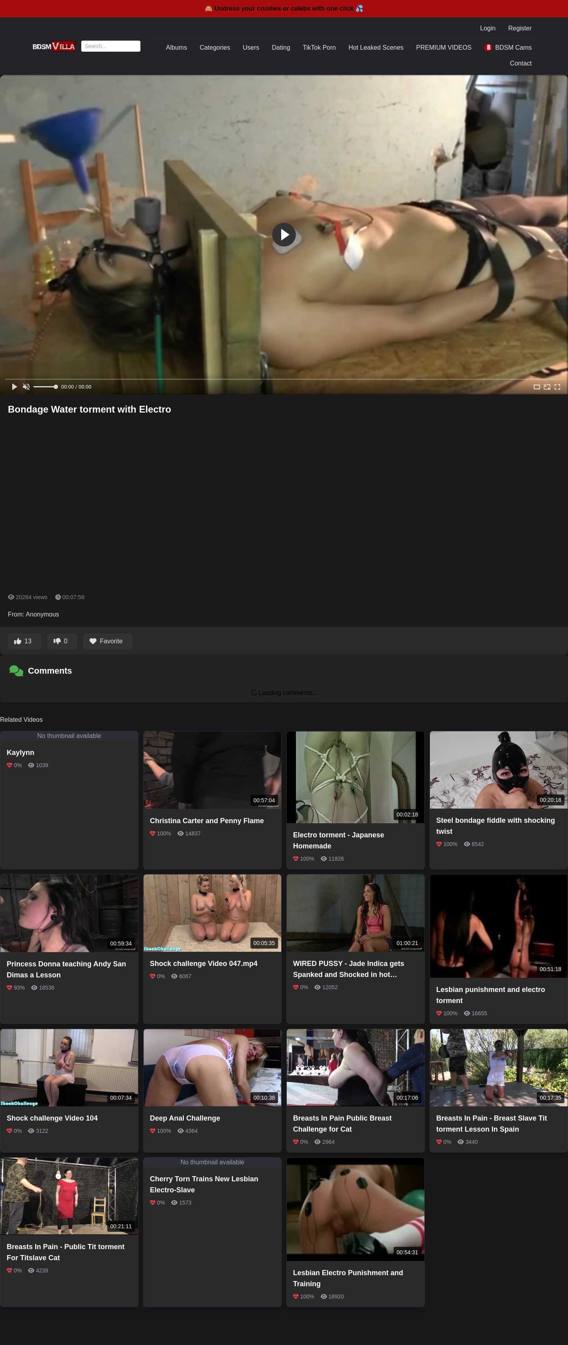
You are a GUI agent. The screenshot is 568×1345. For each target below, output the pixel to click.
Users (251, 47)
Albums (176, 47)
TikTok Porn (319, 47)
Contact (521, 63)
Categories (215, 47)
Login (487, 28)
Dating (281, 47)
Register (520, 28)
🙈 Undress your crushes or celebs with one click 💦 (284, 8)
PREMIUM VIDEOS (443, 47)
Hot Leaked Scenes (376, 47)
